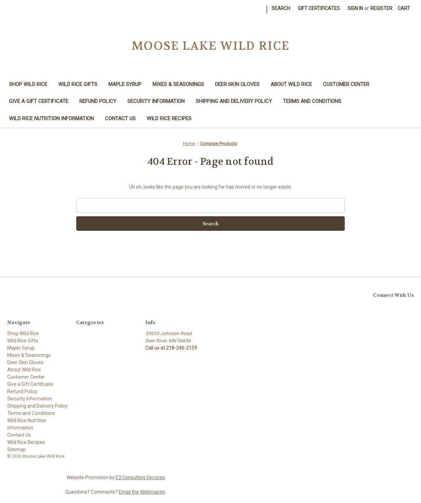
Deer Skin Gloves (237, 84)
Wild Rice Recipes (169, 118)
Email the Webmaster (142, 492)
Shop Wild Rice (28, 84)
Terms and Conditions (312, 101)
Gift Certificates (319, 8)
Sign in (355, 8)
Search (281, 8)
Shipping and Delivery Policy (234, 101)
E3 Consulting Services (140, 477)
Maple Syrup (124, 84)
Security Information (156, 101)
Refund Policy (97, 101)
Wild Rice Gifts (77, 84)
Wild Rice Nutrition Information (51, 118)
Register (381, 8)
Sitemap (16, 449)
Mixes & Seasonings (178, 84)
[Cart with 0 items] (404, 8)
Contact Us (120, 118)
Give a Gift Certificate (38, 101)
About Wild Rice (291, 84)
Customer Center (346, 84)
